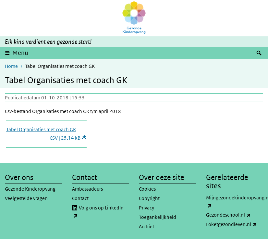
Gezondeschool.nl (234, 215)
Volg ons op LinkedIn (98, 212)
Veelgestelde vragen (26, 198)
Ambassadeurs (87, 189)
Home (11, 66)
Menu (20, 53)
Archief (146, 226)
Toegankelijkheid (157, 217)
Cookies (147, 189)
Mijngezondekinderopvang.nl (234, 202)
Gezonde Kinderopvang (30, 189)
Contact (80, 198)
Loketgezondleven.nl (234, 224)
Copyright (149, 198)
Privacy (146, 208)
